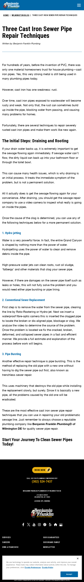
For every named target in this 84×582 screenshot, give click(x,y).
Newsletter (49, 547)
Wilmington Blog (20, 15)
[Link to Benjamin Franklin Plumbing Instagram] (39, 525)
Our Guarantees (51, 537)
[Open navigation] (79, 5)
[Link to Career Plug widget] (44, 525)
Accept (69, 574)
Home (6, 15)
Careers (6, 542)
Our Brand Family (51, 542)
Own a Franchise (10, 547)
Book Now (40, 470)
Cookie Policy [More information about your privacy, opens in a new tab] (47, 567)
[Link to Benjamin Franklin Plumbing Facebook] (23, 525)
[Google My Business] (60, 525)
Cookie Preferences (33, 567)
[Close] (78, 558)
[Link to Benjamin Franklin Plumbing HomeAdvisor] (55, 525)
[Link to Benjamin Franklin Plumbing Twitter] (28, 525)
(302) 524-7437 (42, 481)
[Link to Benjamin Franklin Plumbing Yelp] (50, 525)
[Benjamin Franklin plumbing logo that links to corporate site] (11, 5)
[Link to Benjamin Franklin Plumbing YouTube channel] (34, 525)
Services (6, 537)
